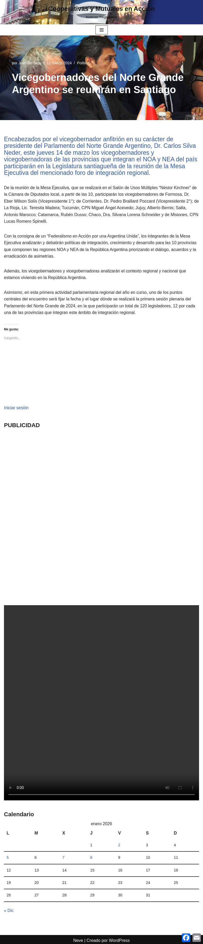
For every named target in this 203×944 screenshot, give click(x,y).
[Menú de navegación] (101, 29)
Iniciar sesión (16, 408)
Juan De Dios (30, 63)
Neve (78, 941)
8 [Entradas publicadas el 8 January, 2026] (91, 858)
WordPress (119, 941)
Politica (83, 63)
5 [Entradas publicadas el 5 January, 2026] (8, 858)
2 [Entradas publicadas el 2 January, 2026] (119, 846)
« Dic (8, 911)
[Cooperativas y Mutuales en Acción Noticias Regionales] (101, 12)
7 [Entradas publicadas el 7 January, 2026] (63, 858)
